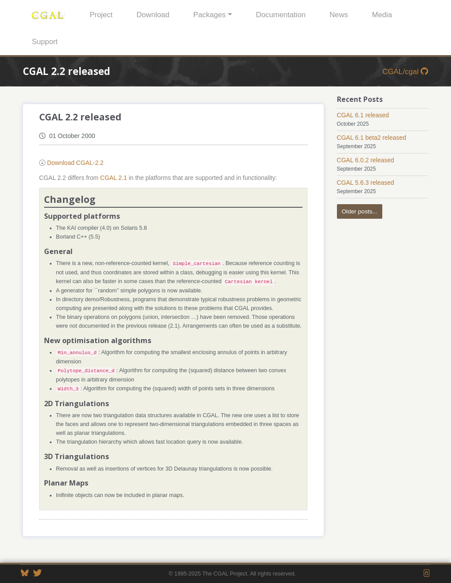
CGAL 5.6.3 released (365, 182)
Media (382, 15)
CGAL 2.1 (113, 177)
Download (153, 15)
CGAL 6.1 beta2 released (371, 137)
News (338, 15)
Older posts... (359, 211)
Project (100, 15)
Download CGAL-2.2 (75, 162)
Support (45, 41)
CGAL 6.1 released (363, 115)
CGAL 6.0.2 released (365, 160)
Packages (209, 15)
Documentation (281, 15)
